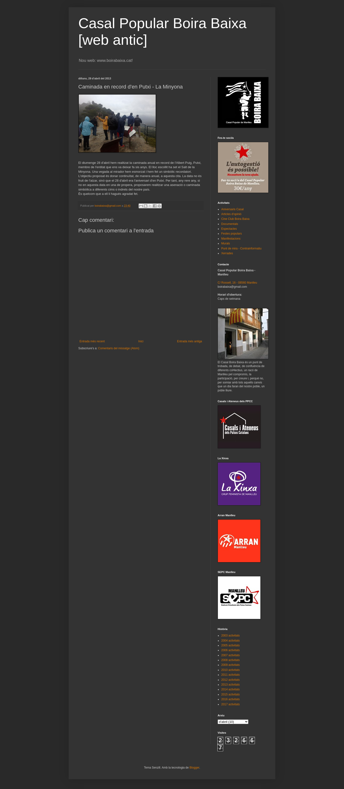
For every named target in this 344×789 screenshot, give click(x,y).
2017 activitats (230, 704)
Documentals (229, 224)
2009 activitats (230, 665)
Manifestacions (230, 238)
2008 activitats (230, 660)
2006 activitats (230, 650)
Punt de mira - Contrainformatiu (241, 248)
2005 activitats (230, 645)
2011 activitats (230, 674)
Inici (140, 341)
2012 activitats (230, 679)
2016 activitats (230, 699)
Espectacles (229, 228)
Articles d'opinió (231, 214)
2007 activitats (230, 655)
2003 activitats (230, 635)
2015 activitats (230, 694)
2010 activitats (230, 670)
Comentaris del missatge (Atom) (118, 348)
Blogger (194, 767)
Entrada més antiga (189, 341)
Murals (225, 243)
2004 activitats (230, 640)
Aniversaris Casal (232, 209)
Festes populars (231, 233)
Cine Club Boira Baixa (235, 219)
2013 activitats (230, 684)
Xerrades (227, 253)
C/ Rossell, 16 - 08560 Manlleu (237, 282)
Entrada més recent (92, 341)
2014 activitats (230, 689)
